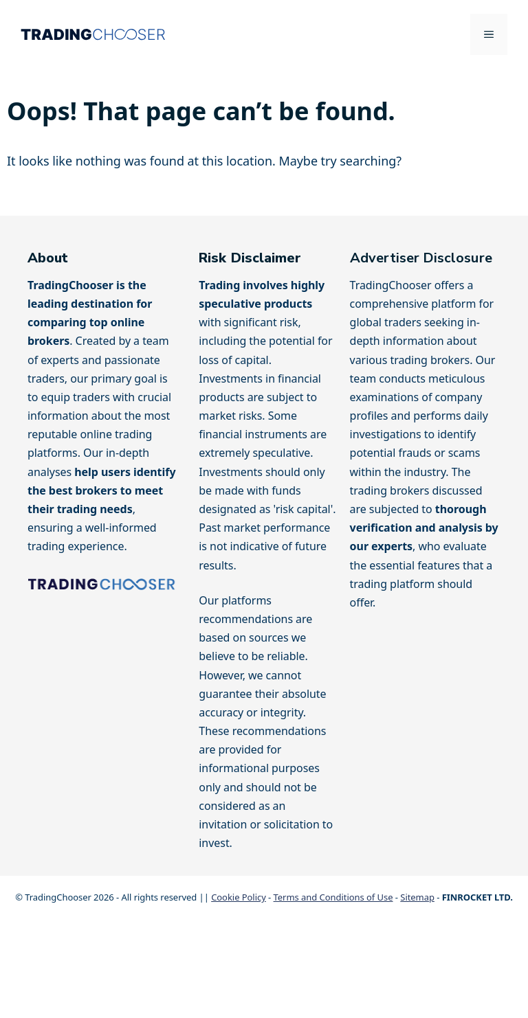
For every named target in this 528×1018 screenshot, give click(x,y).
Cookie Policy (238, 897)
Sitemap (417, 897)
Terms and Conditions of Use (333, 897)
